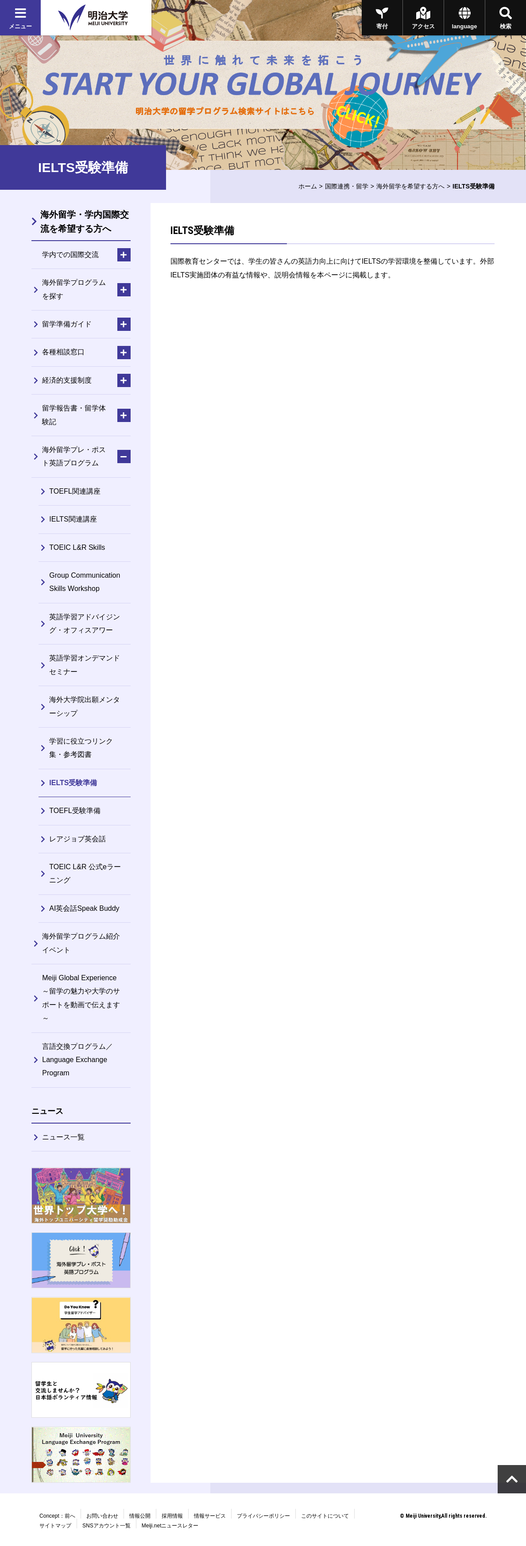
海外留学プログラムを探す (74, 289)
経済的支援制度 (67, 380)
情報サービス (210, 1516)
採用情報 (172, 1516)
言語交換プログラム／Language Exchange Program (77, 1060)
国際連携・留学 (346, 186)
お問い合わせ (102, 1516)
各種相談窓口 (63, 352)
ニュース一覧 (63, 1137)
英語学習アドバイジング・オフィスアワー (84, 623)
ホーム (307, 186)
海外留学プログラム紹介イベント (81, 942)
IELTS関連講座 (73, 519)
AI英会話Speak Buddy (84, 908)
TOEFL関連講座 (74, 491)
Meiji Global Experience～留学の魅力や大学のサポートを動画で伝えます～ (81, 998)
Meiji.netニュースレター (170, 1525)
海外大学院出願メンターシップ (84, 706)
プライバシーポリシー (263, 1516)
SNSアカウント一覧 (106, 1525)
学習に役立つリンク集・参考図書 (81, 747)
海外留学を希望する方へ (410, 186)
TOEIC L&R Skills (77, 547)
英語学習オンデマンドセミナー (84, 664)
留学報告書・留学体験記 (74, 414)
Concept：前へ (57, 1516)
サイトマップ (55, 1525)
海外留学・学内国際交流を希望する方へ (84, 222)
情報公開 (140, 1516)
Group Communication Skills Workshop (84, 582)
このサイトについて (325, 1516)
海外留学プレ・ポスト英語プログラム (74, 456)
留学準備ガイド (67, 324)
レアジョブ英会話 (77, 839)
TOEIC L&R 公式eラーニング (85, 873)
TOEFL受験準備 (74, 810)
